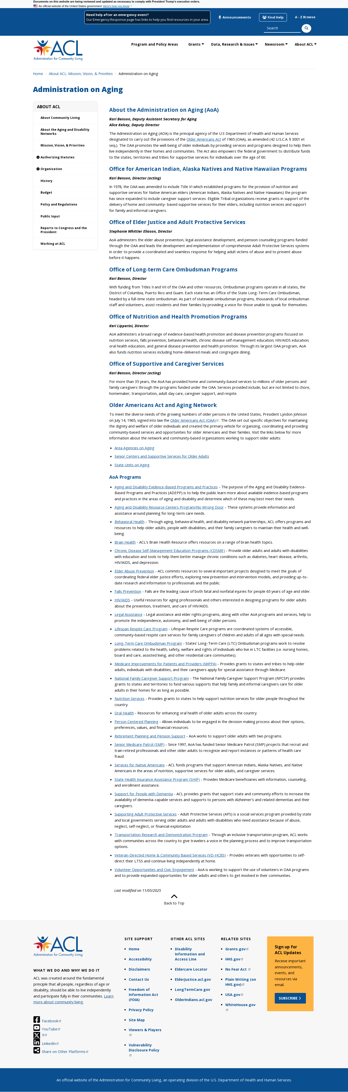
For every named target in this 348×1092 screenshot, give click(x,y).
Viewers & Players (145, 1031)
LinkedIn (50, 1043)
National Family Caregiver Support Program (152, 678)
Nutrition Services (129, 698)
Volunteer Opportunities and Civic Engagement (154, 869)
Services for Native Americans (140, 764)
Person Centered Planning (136, 721)
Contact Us (139, 979)
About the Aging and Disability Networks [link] (65, 131)
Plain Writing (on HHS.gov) (240, 982)
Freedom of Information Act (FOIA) (143, 994)
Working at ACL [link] (53, 244)
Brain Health (125, 542)
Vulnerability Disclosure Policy (144, 1050)
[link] (65, 157)
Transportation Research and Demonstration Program (161, 834)
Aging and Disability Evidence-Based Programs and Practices (166, 486)
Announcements (234, 17)
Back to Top (174, 899)
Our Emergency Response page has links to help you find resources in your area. (147, 19)
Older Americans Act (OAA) (194, 420)
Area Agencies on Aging (134, 447)
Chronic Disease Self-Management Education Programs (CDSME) (170, 550)
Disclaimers (139, 969)
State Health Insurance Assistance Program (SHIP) (157, 779)
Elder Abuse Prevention (134, 570)
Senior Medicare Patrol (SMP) (139, 744)
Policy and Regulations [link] (59, 204)
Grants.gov (237, 949)
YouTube (51, 1028)
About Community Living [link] (60, 118)
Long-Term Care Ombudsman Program (148, 643)
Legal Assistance (128, 614)
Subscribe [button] (290, 998)
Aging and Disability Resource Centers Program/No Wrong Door (169, 507)
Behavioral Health (129, 521)
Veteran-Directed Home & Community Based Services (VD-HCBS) (170, 855)
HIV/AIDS (122, 599)
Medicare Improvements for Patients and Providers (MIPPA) (165, 663)
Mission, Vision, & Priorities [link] (63, 145)
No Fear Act (238, 969)
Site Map (137, 1019)
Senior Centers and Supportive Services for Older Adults (162, 456)
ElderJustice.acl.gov (193, 979)
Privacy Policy (141, 1009)
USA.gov (234, 994)
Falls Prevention (128, 591)
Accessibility (140, 959)
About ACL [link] (304, 44)
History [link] (46, 181)
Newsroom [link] (274, 44)
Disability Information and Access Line (190, 954)
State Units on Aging (132, 464)
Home (38, 73)
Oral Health (124, 712)
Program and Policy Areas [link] (154, 44)
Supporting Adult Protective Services (146, 814)
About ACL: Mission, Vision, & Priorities (81, 73)
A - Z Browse (305, 17)
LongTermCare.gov (192, 989)
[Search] (306, 28)
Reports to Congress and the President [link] (64, 230)
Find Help (272, 17)
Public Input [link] (50, 216)
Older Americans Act (204, 139)
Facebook (52, 1020)
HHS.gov (234, 959)
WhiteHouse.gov (240, 1006)
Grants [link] (194, 44)
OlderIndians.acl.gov (193, 999)
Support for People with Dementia (144, 793)
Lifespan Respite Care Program (141, 628)
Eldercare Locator (191, 969)
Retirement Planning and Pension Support (150, 735)
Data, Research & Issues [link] (232, 44)
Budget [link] (46, 192)
